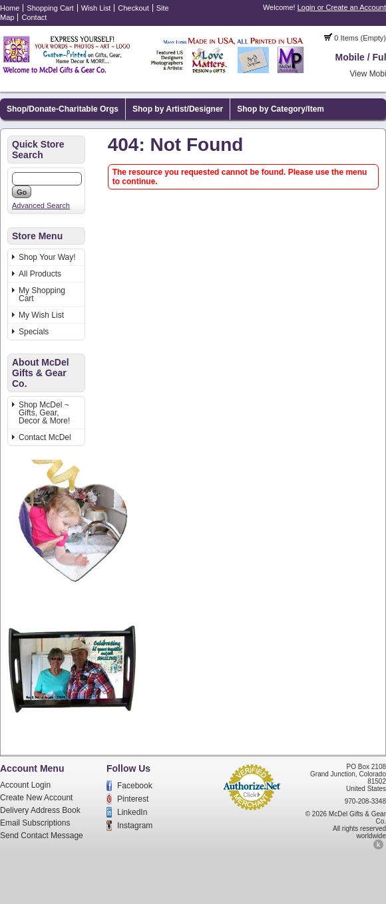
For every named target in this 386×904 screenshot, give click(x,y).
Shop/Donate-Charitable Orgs (62, 109)
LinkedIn (132, 812)
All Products (40, 274)
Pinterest (132, 799)
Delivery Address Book (40, 810)
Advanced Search (41, 205)
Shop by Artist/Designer (177, 109)
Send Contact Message (41, 835)
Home (9, 8)
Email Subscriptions (35, 823)
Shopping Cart (50, 8)
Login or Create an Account (341, 7)
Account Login (25, 785)
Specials (34, 331)
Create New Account (36, 797)
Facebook (134, 785)
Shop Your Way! (47, 257)
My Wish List (41, 315)
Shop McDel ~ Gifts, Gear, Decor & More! (44, 412)
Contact (34, 17)
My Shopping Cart (42, 294)
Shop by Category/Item (280, 109)
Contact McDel (45, 437)
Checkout (133, 8)
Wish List (96, 8)
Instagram (134, 825)
